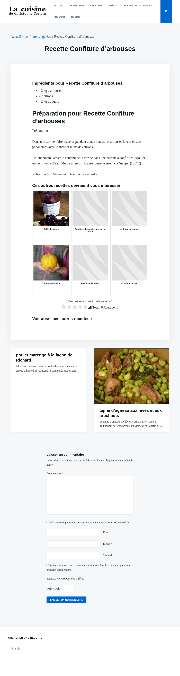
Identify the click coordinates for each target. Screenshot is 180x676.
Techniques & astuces (137, 5)
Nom (107, 532)
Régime (75, 17)
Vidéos (112, 5)
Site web (108, 555)
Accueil (59, 5)
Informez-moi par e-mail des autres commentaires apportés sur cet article (89, 522)
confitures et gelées (37, 36)
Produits (60, 17)
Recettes (96, 5)
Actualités (77, 5)
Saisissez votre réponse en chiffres (65, 578)
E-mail (108, 543)
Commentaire (55, 473)
